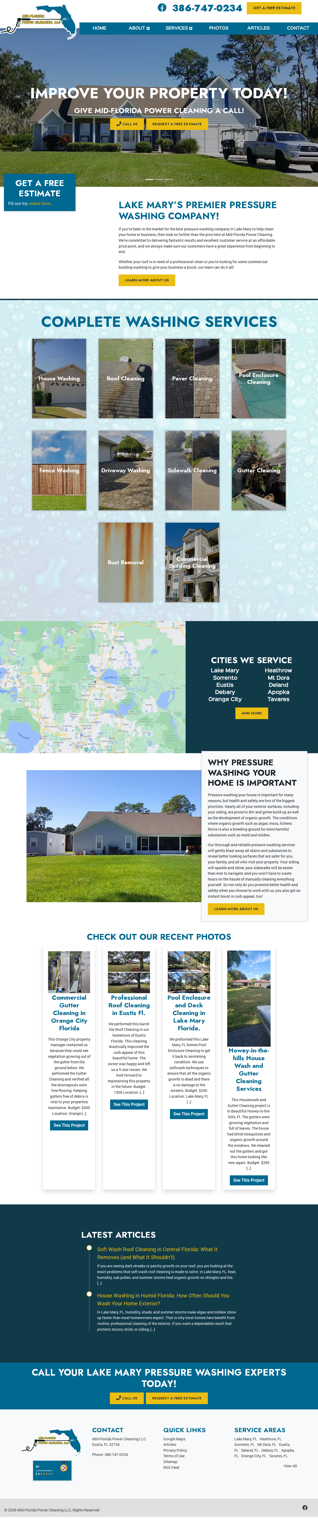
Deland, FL (250, 1451)
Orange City (225, 699)
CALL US (126, 124)
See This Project (69, 1125)
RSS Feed (171, 1468)
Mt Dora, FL (266, 1445)
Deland (278, 685)
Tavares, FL (278, 1456)
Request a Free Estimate (177, 124)
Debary (225, 692)
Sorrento (225, 678)
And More (251, 713)
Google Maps (174, 1439)
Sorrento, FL (244, 1445)
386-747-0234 (207, 8)
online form (40, 203)
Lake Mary (225, 671)
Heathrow (278, 671)
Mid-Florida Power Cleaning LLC (44, 1510)
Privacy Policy (175, 1451)
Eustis (225, 685)
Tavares (278, 699)
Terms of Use (174, 1456)
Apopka (278, 692)
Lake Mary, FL (245, 1439)
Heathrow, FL (271, 1439)
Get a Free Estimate (274, 8)
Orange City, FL (253, 1456)
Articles (169, 1445)
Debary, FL (270, 1451)
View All (290, 1466)
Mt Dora (278, 678)
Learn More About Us (148, 280)
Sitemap (170, 1462)
